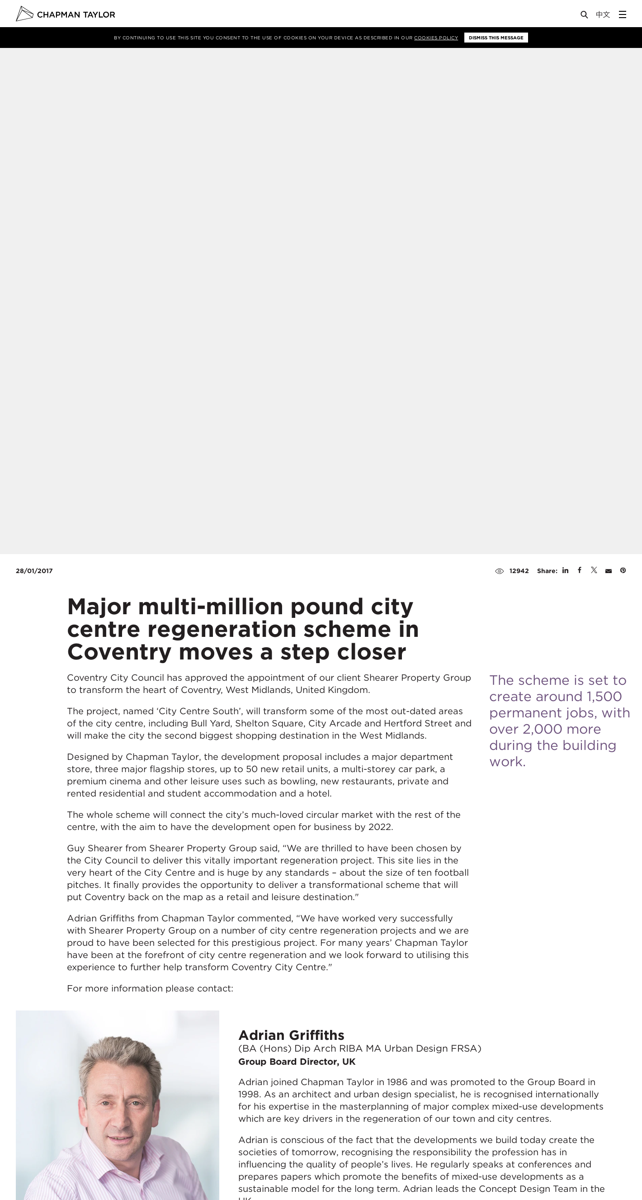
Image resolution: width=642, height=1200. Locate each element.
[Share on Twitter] (594, 570)
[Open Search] (585, 16)
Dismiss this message (496, 37)
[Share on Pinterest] (623, 570)
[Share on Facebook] (579, 570)
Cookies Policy (436, 37)
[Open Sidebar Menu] (622, 14)
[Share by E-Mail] (608, 570)
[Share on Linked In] (565, 570)
